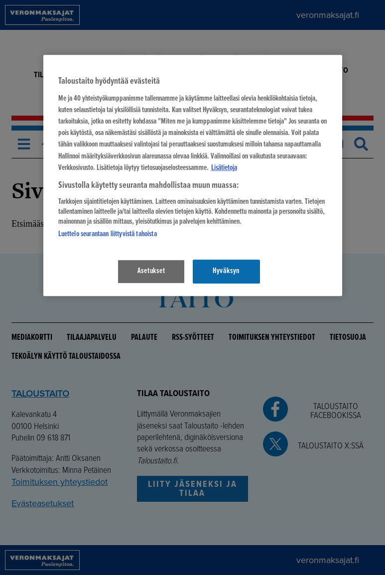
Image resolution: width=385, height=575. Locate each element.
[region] (192, 175)
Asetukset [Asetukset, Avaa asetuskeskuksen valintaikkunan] (151, 271)
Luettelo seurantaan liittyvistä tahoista (107, 235)
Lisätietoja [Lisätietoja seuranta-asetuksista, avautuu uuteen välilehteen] (224, 168)
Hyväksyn (226, 271)
